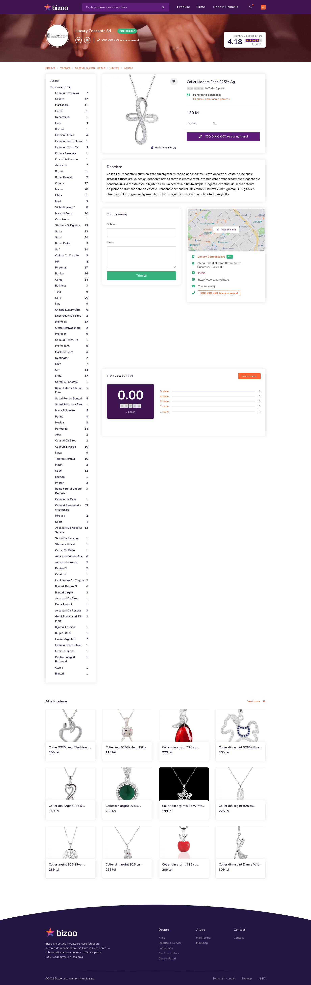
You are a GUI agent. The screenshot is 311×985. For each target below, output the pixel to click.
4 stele (164, 395)
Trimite (141, 274)
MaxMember (203, 936)
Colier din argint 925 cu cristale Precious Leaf (236, 805)
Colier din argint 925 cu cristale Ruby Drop (179, 746)
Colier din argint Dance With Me (240, 863)
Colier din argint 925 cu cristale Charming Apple (180, 863)
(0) (259, 390)
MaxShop (202, 941)
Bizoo (58, 977)
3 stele (164, 400)
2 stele (164, 405)
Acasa (55, 79)
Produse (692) (60, 86)
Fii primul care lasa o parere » (211, 97)
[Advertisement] (184, 335)
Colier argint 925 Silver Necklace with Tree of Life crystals (68, 863)
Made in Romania (225, 6)
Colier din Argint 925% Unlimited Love (66, 805)
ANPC (262, 977)
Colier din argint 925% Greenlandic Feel (122, 805)
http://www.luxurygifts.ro (213, 278)
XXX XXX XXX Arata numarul (120, 39)
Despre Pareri (167, 957)
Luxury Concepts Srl (93, 29)
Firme (200, 6)
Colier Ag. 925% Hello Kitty (126, 746)
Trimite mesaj (206, 285)
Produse (183, 6)
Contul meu (165, 947)
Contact (239, 936)
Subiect (111, 223)
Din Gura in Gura (168, 952)
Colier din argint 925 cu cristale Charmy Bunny (123, 863)
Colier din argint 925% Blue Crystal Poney (239, 746)
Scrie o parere (249, 374)
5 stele (164, 390)
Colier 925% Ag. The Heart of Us (69, 746)
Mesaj (110, 241)
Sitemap (247, 977)
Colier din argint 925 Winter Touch (182, 805)
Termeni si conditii (224, 977)
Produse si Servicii (169, 941)
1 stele (164, 410)
